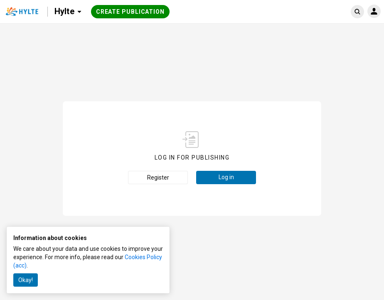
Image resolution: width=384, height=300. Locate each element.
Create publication (130, 11)
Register (158, 177)
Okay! (25, 280)
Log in (226, 177)
